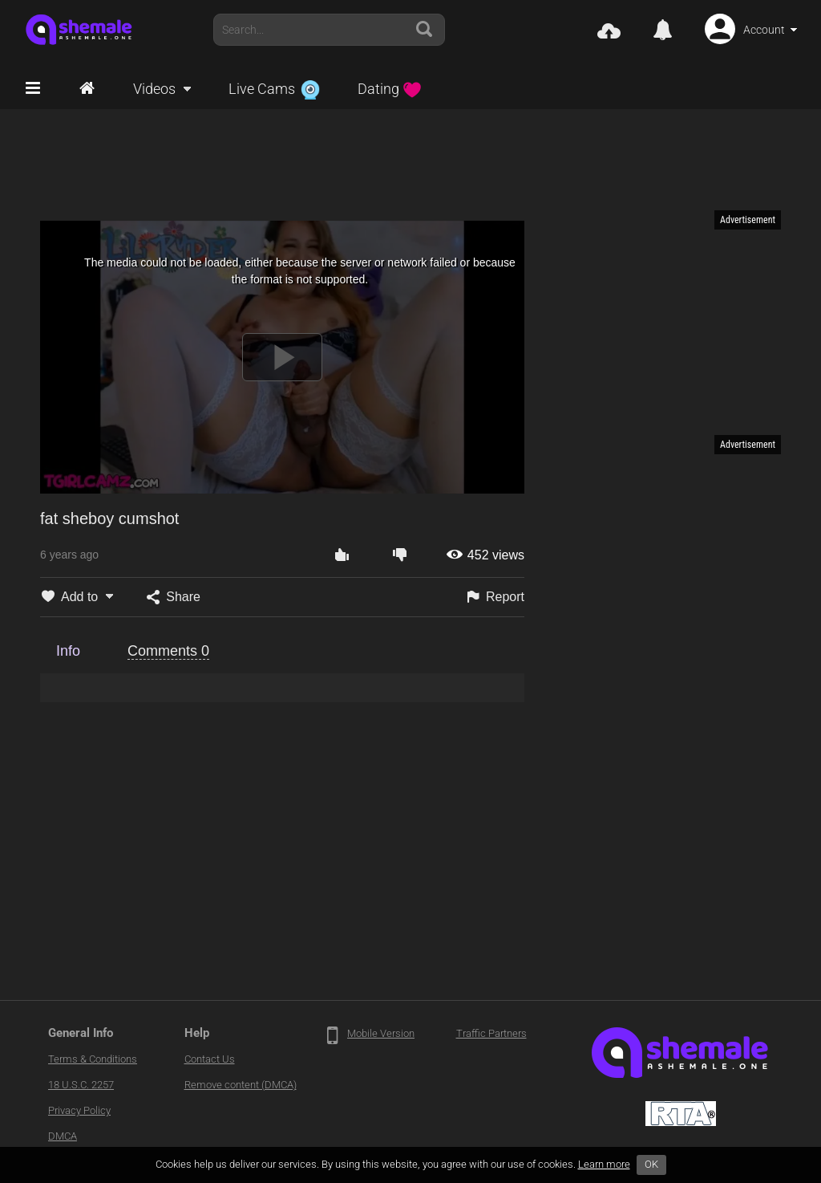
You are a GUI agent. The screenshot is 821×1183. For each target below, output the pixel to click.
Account (764, 29)
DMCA (62, 1136)
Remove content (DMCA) (240, 1085)
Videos (154, 88)
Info (68, 651)
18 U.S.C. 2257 (81, 1085)
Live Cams (274, 88)
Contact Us (209, 1059)
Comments (168, 651)
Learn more (604, 1164)
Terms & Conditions (92, 1059)
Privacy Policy (79, 1110)
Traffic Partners (491, 1033)
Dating (390, 88)
